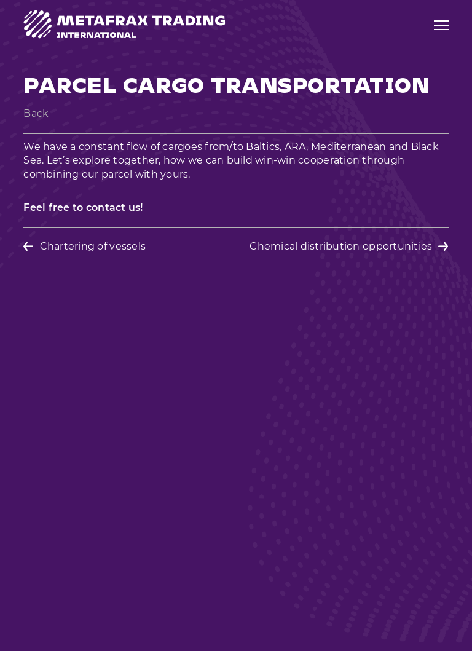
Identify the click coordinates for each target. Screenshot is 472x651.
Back (36, 113)
